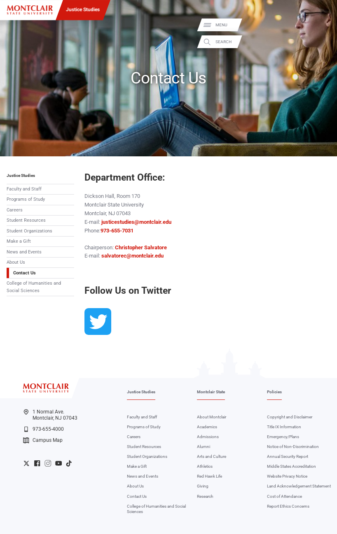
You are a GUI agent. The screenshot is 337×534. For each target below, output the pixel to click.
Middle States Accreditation (291, 466)
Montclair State (211, 392)
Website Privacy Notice (287, 476)
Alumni (203, 446)
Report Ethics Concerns (288, 506)
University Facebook (37, 463)
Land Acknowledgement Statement (299, 486)
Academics (207, 427)
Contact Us (24, 273)
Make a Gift (19, 241)
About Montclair (211, 417)
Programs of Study (26, 199)
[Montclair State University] (30, 10)
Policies (274, 392)
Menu (321, 25)
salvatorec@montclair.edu (132, 256)
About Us (16, 262)
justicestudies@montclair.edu (136, 222)
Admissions (208, 436)
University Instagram (47, 463)
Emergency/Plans (283, 436)
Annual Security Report (287, 456)
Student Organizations (29, 231)
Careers (15, 210)
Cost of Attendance (284, 496)
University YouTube (58, 463)
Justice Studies (83, 9)
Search (324, 41)
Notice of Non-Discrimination (293, 446)
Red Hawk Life (209, 476)
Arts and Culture (211, 456)
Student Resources (26, 220)
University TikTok (69, 463)
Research (205, 496)
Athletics (205, 466)
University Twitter (26, 463)
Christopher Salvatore (141, 247)
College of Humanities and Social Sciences (34, 287)
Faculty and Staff (24, 189)
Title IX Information (284, 427)
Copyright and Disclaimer (289, 417)
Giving (202, 486)
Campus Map (43, 440)
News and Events (24, 252)
